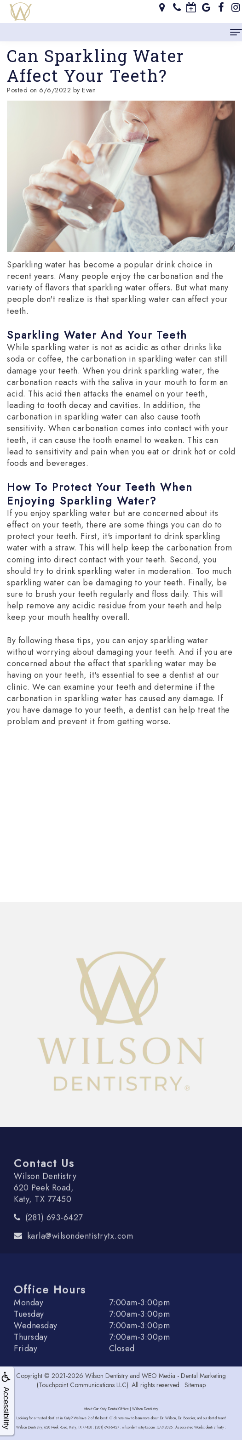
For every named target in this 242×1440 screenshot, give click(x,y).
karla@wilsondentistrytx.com (80, 1248)
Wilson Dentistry (106, 1375)
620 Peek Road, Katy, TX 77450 (44, 1205)
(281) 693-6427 (54, 1230)
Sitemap (195, 1384)
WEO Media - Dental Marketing (184, 1375)
